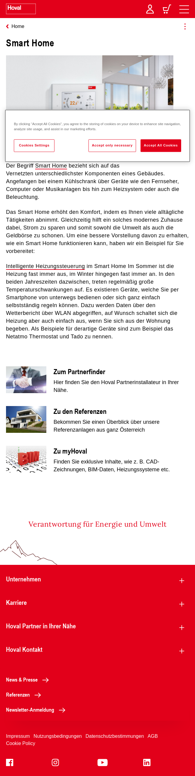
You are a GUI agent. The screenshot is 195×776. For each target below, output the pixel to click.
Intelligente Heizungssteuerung (45, 266)
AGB (153, 736)
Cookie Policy (20, 743)
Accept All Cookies (161, 145)
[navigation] (184, 9)
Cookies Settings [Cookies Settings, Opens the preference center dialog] (34, 145)
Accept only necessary (112, 145)
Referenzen (25, 694)
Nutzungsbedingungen (58, 736)
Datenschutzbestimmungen (114, 736)
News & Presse (29, 679)
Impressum (18, 736)
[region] (97, 135)
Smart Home (51, 166)
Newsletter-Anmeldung (37, 709)
